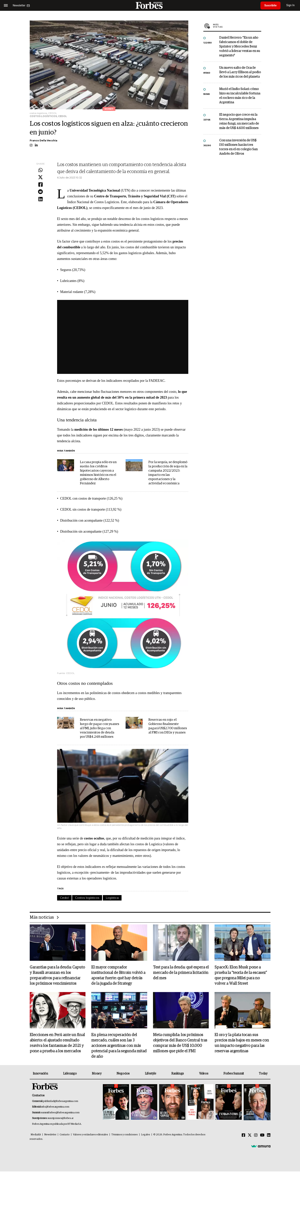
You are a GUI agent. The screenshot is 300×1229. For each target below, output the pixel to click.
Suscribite (270, 5)
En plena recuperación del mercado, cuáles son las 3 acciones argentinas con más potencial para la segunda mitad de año (119, 1045)
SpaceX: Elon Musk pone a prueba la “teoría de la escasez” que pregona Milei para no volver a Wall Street (241, 975)
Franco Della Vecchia (43, 140)
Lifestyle (150, 1073)
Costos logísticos (87, 898)
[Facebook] (243, 1135)
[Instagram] (256, 1135)
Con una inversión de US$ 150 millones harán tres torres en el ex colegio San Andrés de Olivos (238, 147)
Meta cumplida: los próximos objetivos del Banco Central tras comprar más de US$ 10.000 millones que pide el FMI (180, 1043)
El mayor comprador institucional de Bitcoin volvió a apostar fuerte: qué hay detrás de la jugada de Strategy (118, 975)
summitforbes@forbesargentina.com (60, 1112)
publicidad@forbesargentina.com (60, 1101)
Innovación (40, 1073)
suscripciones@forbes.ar (60, 1118)
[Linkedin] (268, 1135)
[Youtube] (262, 1135)
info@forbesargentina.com (55, 1107)
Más (237, 25)
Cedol (64, 898)
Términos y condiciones (124, 1134)
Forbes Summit (233, 1073)
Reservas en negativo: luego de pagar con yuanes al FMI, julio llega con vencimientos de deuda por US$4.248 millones (99, 728)
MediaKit (36, 1134)
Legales (145, 1134)
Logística (112, 898)
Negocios (123, 1073)
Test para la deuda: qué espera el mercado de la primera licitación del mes (181, 972)
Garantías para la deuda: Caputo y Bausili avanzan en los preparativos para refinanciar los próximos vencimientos (57, 975)
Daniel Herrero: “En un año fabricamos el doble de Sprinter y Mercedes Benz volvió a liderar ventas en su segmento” (239, 46)
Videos (203, 1073)
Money (96, 1073)
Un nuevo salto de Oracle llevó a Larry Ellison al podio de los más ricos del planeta (240, 72)
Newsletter (50, 1134)
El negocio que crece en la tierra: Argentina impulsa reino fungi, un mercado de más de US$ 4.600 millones (239, 121)
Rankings (177, 1073)
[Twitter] (250, 1135)
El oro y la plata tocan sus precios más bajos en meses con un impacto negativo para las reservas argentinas (242, 1043)
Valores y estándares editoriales (90, 1134)
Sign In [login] (290, 5)
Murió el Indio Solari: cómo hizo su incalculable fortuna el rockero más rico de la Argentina (239, 95)
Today (263, 1073)
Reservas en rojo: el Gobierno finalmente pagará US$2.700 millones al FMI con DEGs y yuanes (167, 726)
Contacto (65, 1134)
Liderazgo (70, 1073)
